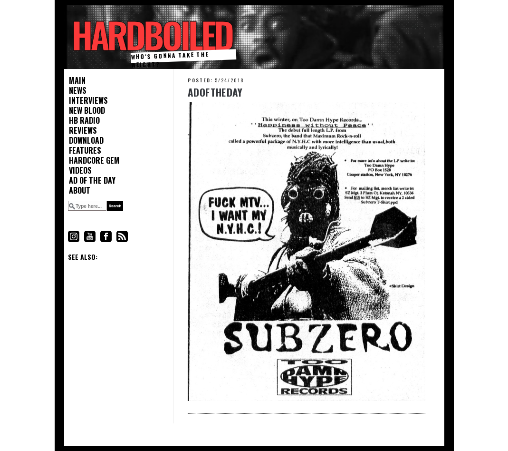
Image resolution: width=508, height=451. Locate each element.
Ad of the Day (92, 180)
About (79, 190)
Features (85, 150)
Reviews (83, 130)
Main (77, 80)
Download (86, 140)
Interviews (88, 100)
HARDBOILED (151, 34)
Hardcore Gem (94, 160)
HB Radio (84, 120)
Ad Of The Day (215, 92)
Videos (80, 170)
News (77, 90)
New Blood (87, 110)
